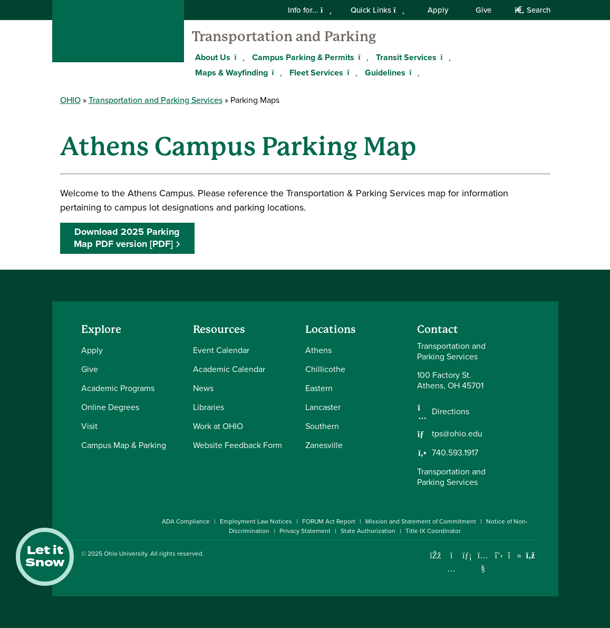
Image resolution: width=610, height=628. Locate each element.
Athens (318, 350)
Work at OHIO (218, 426)
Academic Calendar (229, 369)
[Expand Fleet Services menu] (351, 72)
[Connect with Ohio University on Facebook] (435, 555)
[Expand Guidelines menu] (413, 72)
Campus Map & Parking (123, 445)
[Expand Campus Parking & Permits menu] (362, 57)
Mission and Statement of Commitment (420, 521)
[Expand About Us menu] (238, 57)
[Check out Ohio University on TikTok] (514, 555)
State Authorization (368, 531)
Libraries (208, 407)
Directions (450, 411)
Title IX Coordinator (433, 531)
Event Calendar (221, 350)
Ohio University (125, 553)
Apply (438, 10)
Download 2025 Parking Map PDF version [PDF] (127, 238)
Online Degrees (110, 407)
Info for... (310, 10)
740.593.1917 (455, 453)
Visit (89, 426)
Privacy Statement (305, 531)
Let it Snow (44, 557)
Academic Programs (117, 388)
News (203, 388)
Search (532, 10)
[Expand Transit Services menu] (444, 57)
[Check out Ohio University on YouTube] (483, 562)
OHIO (70, 100)
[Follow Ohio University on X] (499, 555)
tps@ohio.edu (457, 434)
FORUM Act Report (328, 521)
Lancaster (323, 407)
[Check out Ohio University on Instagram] (451, 568)
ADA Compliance (186, 521)
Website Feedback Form (237, 445)
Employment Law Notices (256, 521)
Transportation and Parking (284, 36)
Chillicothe (325, 369)
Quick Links (377, 10)
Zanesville (324, 445)
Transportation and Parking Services (155, 100)
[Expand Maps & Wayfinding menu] (276, 72)
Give (483, 10)
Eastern (319, 388)
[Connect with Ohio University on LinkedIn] (467, 555)
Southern (322, 426)
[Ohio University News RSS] (530, 555)
